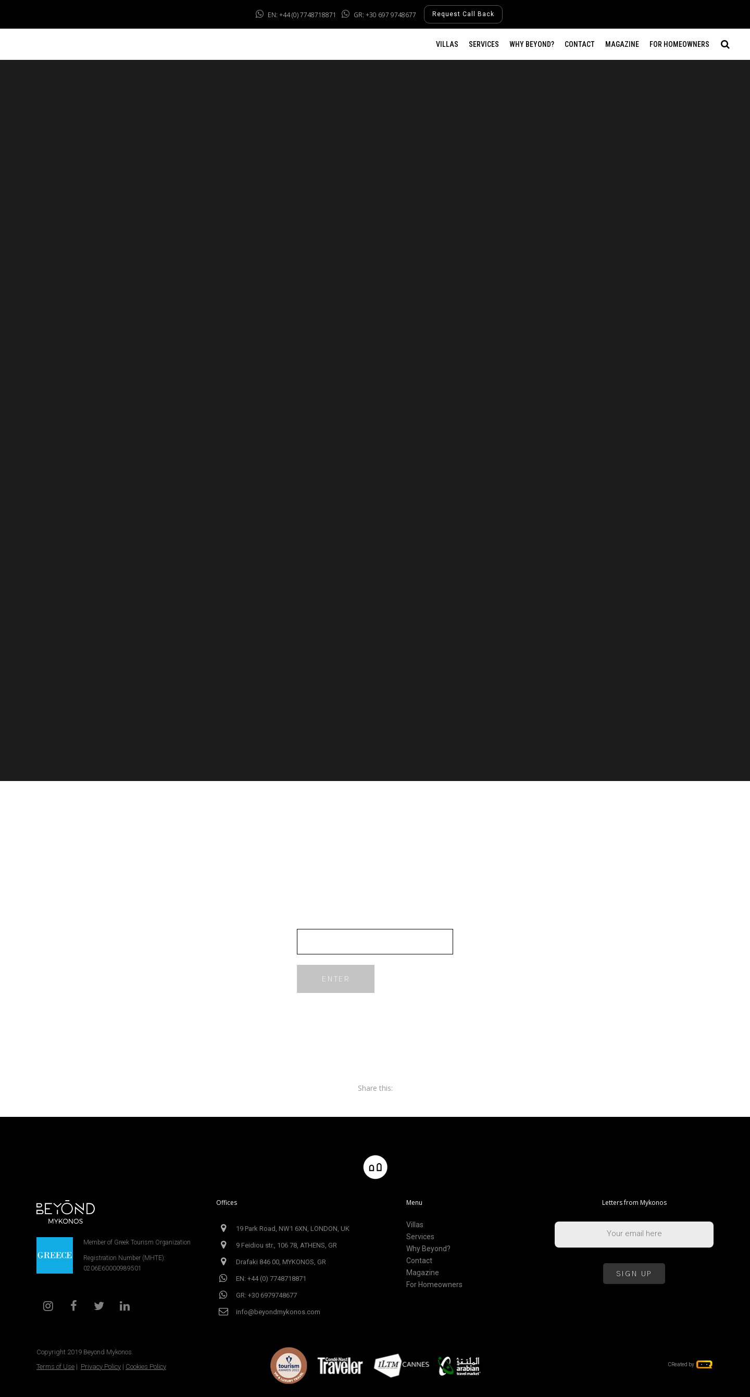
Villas (414, 1225)
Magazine (422, 1272)
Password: (375, 934)
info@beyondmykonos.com (278, 1312)
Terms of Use (55, 1366)
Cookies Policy (146, 1366)
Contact (419, 1260)
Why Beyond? (428, 1248)
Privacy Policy (101, 1366)
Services (420, 1237)
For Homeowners (434, 1284)
